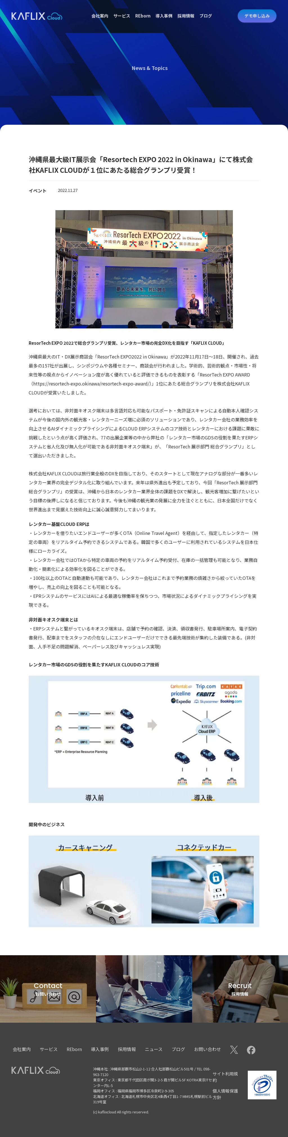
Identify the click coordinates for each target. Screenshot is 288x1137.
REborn (142, 10)
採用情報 (185, 10)
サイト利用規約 (225, 1077)
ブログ (205, 10)
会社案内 (99, 10)
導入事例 (164, 10)
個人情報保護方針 (225, 1094)
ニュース (154, 1049)
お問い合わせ (207, 1049)
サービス (121, 10)
